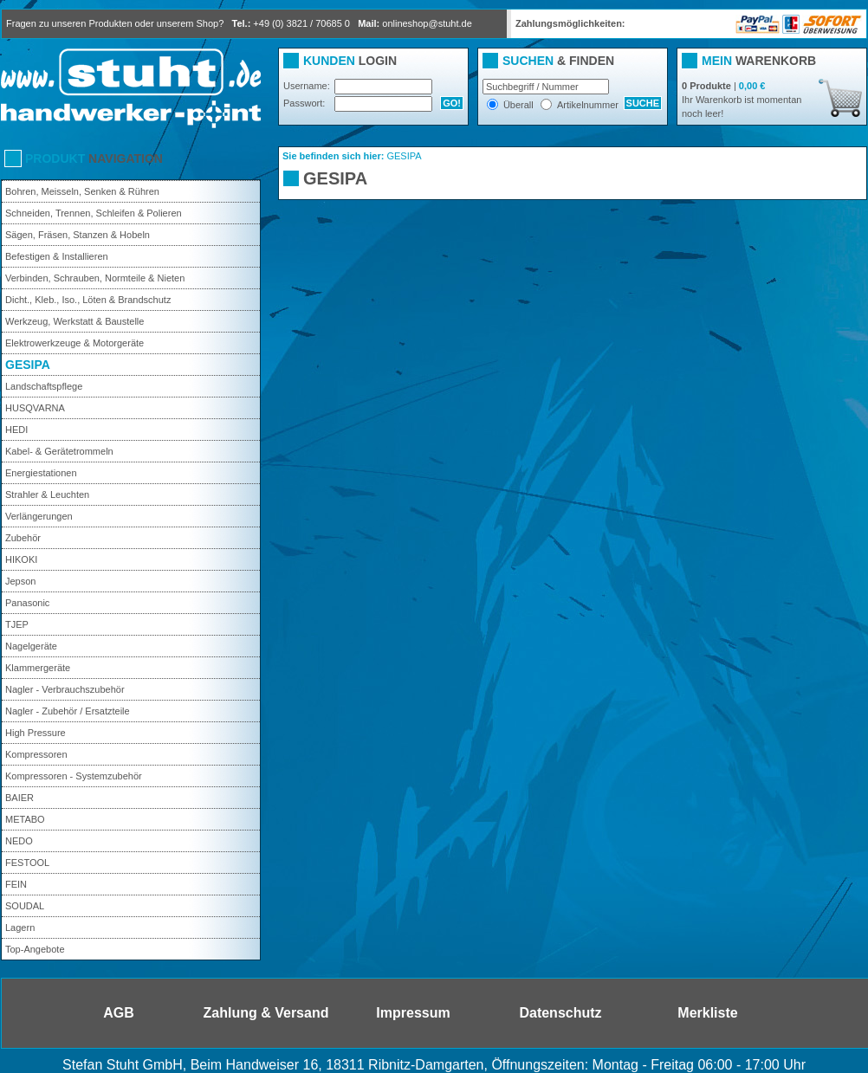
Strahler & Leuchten (47, 494)
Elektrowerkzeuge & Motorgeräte (74, 343)
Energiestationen (41, 473)
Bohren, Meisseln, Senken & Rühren (82, 191)
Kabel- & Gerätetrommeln (59, 451)
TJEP (17, 624)
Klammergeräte (37, 668)
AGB (118, 1012)
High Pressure (35, 732)
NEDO (19, 841)
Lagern (20, 927)
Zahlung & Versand (266, 1012)
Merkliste (707, 1012)
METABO (25, 819)
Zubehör (23, 538)
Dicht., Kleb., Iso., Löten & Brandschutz (88, 299)
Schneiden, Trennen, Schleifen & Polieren (93, 213)
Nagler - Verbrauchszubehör (65, 689)
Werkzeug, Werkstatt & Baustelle (74, 321)
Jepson (20, 581)
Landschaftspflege (43, 386)
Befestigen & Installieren (56, 256)
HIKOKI (21, 559)
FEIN (16, 884)
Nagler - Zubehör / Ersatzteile (67, 711)
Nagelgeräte (31, 646)
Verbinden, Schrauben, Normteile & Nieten (95, 278)
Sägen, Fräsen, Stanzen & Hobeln (77, 234)
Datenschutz (560, 1012)
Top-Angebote (35, 949)
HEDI (16, 429)
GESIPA (27, 365)
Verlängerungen (39, 516)
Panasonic (27, 603)
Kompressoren (36, 754)
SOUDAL (24, 906)
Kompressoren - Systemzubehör (73, 776)
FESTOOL (27, 862)
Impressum (413, 1012)
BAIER (19, 797)
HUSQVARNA (35, 408)
